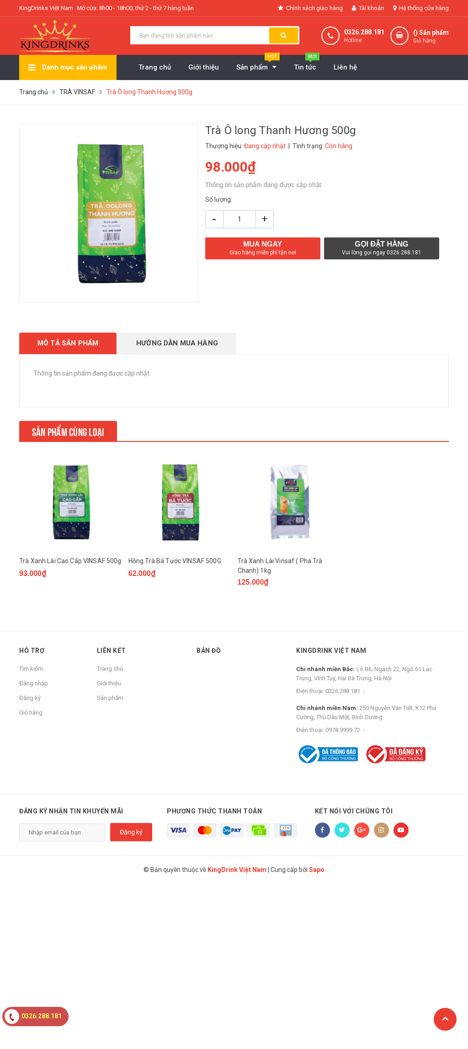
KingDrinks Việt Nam (46, 8)
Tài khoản (368, 8)
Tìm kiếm (31, 668)
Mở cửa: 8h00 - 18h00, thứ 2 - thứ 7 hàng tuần (135, 8)
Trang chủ (110, 668)
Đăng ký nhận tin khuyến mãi (71, 811)
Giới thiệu (109, 683)
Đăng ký (30, 697)
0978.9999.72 (342, 729)
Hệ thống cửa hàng (421, 8)
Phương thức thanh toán (214, 811)
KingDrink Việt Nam (331, 650)
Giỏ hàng (31, 712)
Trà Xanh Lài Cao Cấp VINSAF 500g (70, 561)
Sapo (316, 869)
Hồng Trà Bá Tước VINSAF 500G (174, 561)
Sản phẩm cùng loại (68, 431)
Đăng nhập (33, 683)
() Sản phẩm (431, 37)
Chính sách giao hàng (310, 8)
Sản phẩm (110, 697)
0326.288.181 (364, 32)
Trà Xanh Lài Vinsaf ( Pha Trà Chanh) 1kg (280, 565)
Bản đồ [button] (209, 650)
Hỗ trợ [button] (31, 650)
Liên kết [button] (111, 650)
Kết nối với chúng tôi (354, 811)
